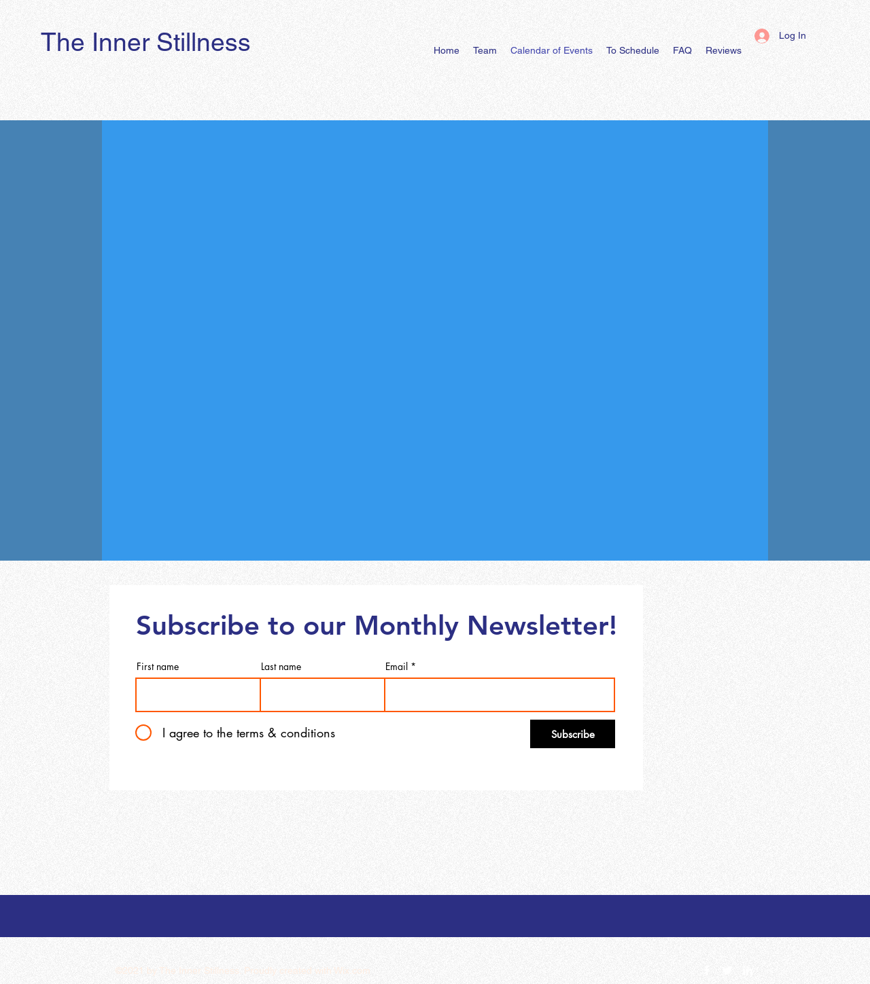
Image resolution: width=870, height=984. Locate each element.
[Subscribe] (572, 734)
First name (158, 666)
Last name (281, 666)
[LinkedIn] (747, 970)
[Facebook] (707, 970)
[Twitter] (727, 970)
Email (396, 666)
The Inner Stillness (146, 42)
